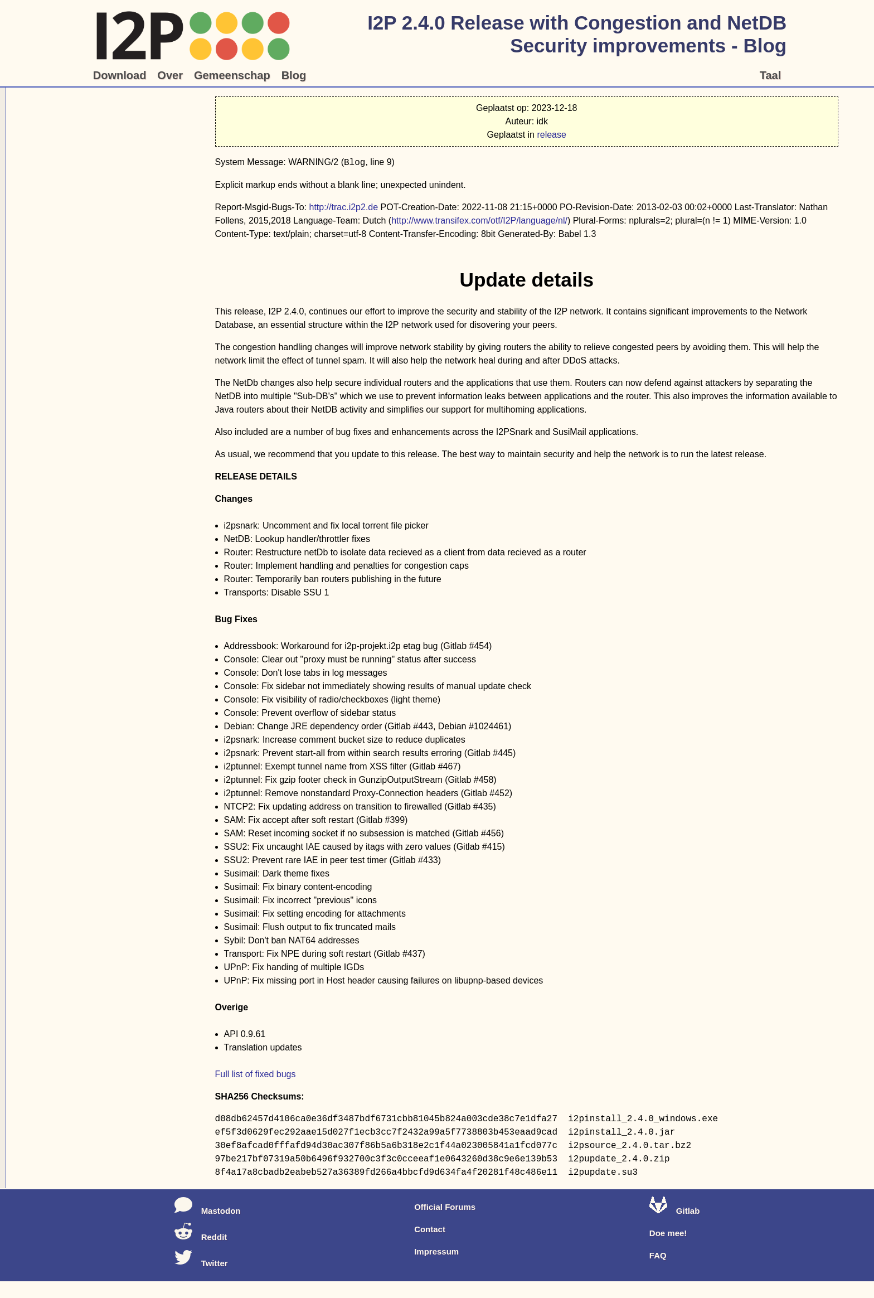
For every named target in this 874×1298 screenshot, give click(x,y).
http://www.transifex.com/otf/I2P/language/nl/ (479, 220)
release (551, 134)
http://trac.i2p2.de (343, 207)
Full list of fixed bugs (255, 1074)
